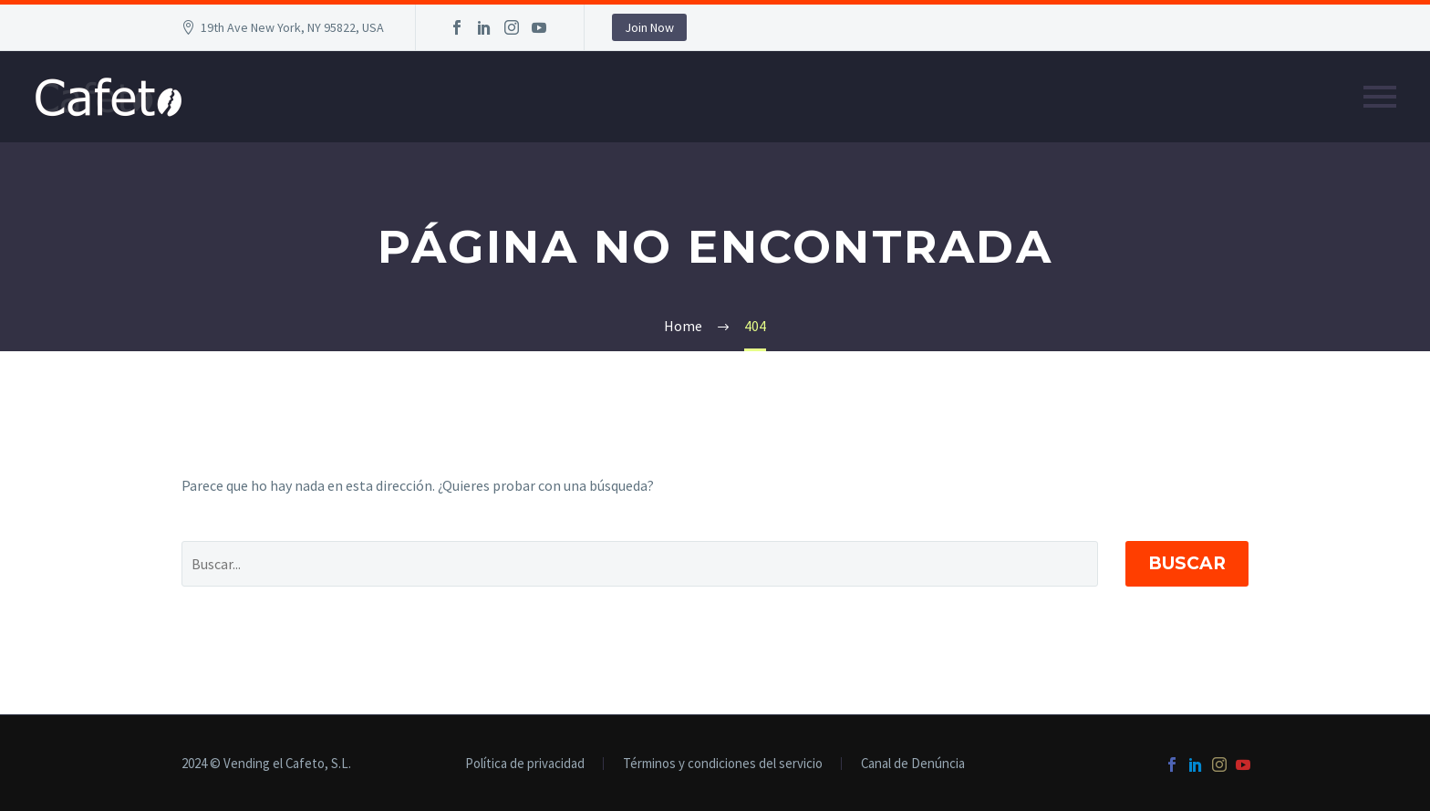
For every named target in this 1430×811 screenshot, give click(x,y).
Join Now (649, 27)
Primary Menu (1379, 97)
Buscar (1187, 563)
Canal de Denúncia (913, 764)
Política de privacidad (525, 764)
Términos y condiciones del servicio (723, 764)
